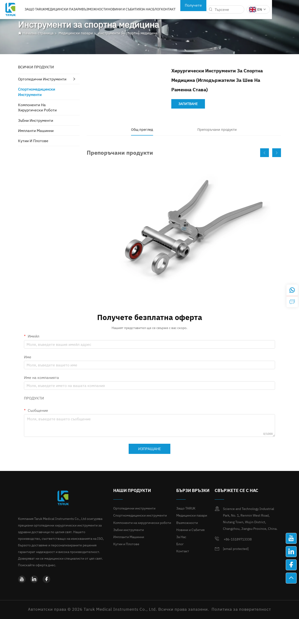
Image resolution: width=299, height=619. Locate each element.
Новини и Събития (138, 9)
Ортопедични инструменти (42, 79)
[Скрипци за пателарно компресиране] (184, 228)
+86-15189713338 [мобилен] (233, 538)
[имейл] (236, 549)
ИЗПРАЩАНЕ (149, 448)
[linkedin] (34, 579)
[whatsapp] (292, 290)
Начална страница (38, 33)
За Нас (161, 9)
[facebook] (46, 579)
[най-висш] (291, 578)
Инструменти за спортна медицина (127, 33)
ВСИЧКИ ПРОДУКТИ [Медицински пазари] (36, 67)
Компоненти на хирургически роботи (37, 107)
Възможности (109, 9)
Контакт (183, 9)
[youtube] (22, 579)
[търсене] (225, 9)
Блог (171, 9)
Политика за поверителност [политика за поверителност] (241, 609)
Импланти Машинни (36, 130)
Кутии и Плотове (33, 140)
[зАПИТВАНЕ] (292, 301)
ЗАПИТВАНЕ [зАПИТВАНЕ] (188, 104)
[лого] (23, 9)
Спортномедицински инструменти (36, 92)
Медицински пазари (77, 9)
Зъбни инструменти (35, 120)
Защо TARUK (48, 9)
